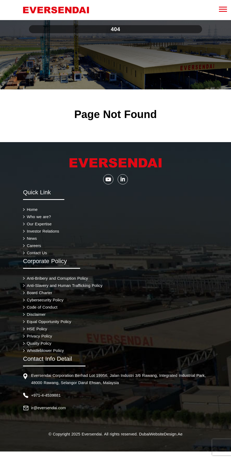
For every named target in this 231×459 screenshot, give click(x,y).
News (32, 238)
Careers (34, 245)
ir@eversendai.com (48, 407)
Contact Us (37, 253)
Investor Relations (43, 231)
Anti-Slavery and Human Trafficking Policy (64, 285)
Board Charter (39, 292)
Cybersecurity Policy (45, 300)
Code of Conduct (42, 307)
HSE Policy (37, 329)
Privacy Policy (39, 336)
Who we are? (39, 216)
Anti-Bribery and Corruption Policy (57, 278)
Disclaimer (36, 314)
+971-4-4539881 (46, 395)
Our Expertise (39, 224)
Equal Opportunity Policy (49, 321)
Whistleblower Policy (45, 350)
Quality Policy (39, 343)
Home (32, 209)
